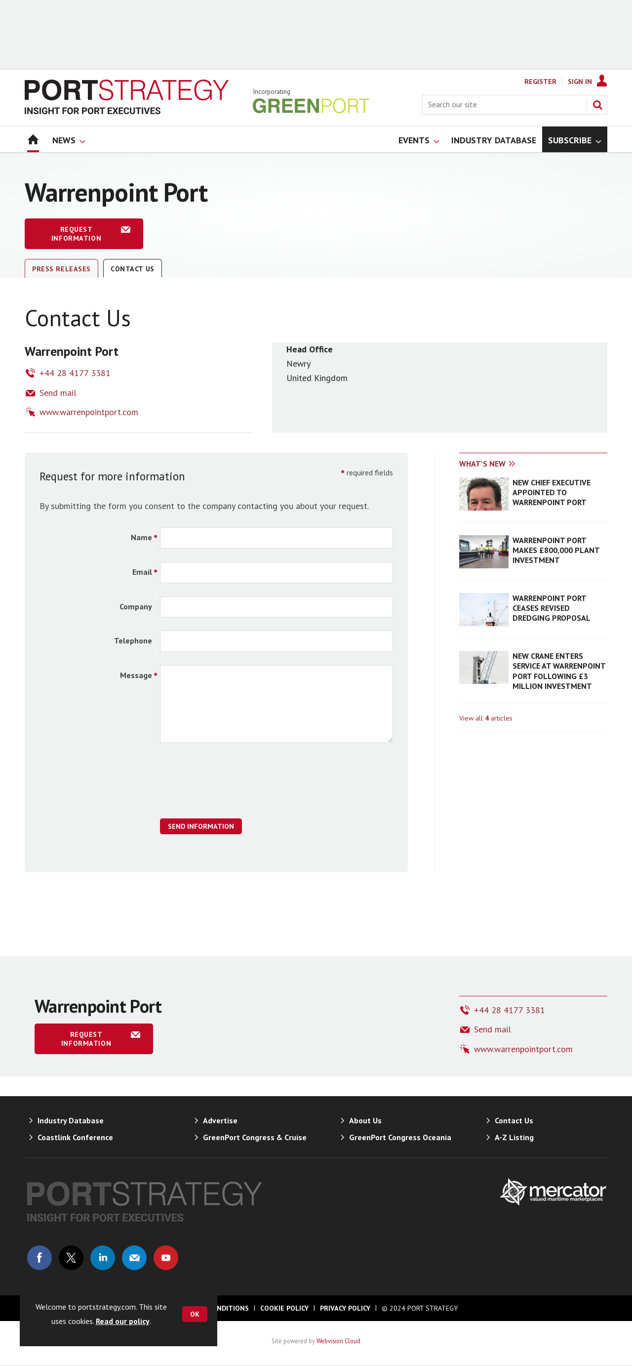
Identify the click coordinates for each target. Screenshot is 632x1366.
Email (142, 572)
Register (540, 81)
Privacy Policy (345, 1308)
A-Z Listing (514, 1137)
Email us (134, 1258)
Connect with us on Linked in (103, 1258)
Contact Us (133, 268)
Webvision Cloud (338, 1341)
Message (136, 675)
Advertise (220, 1120)
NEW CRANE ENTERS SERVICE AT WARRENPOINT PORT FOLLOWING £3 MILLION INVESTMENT (559, 671)
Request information (76, 234)
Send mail (58, 392)
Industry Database (71, 1120)
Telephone (133, 640)
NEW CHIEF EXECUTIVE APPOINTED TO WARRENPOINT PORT (552, 492)
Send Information (201, 826)
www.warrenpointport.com (89, 412)
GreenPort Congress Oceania (400, 1137)
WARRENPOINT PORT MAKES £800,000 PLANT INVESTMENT (556, 550)
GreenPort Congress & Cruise (255, 1137)
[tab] (496, 464)
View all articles (486, 718)
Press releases (61, 268)
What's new (482, 464)
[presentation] (235, 786)
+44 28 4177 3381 (75, 373)
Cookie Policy (284, 1308)
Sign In (580, 81)
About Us (365, 1120)
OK (194, 1314)
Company (135, 606)
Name (141, 537)
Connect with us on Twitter (71, 1258)
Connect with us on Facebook (39, 1258)
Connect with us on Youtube (166, 1258)
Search (597, 105)
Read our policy (123, 1321)
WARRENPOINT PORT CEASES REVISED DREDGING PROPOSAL (552, 608)
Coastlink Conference (75, 1137)
